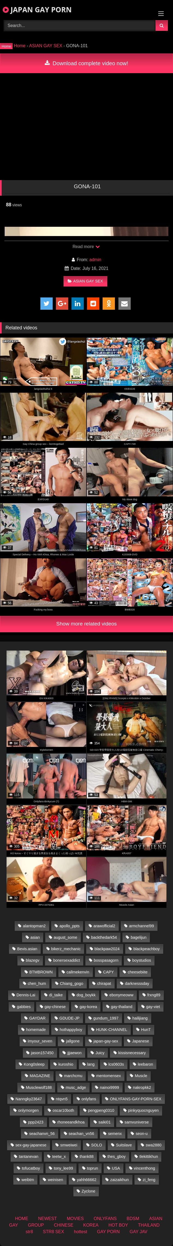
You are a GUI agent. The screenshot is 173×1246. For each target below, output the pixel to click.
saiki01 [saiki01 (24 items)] (105, 1122)
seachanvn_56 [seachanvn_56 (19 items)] (42, 1133)
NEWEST (47, 1218)
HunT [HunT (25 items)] (146, 1029)
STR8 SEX (53, 1231)
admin (96, 259)
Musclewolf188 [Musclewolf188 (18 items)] (39, 1087)
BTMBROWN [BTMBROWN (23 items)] (41, 972)
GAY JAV (138, 1231)
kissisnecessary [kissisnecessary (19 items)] (132, 1053)
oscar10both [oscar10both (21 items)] (63, 1110)
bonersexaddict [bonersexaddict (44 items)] (66, 960)
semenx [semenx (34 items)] (115, 1133)
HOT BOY (118, 1225)
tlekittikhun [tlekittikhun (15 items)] (148, 1156)
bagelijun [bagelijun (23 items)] (139, 937)
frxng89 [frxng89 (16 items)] (153, 995)
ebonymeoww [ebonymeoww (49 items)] (121, 995)
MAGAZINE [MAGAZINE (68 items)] (40, 1076)
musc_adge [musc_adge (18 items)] (76, 1087)
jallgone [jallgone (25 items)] (73, 1041)
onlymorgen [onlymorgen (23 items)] (28, 1110)
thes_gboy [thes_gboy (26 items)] (117, 1156)
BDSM (133, 1218)
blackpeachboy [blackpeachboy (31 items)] (146, 949)
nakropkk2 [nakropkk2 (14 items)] (142, 1087)
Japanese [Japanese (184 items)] (140, 1041)
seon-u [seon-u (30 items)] (142, 1133)
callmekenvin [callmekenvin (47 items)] (78, 972)
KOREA (91, 1225)
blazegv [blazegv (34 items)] (33, 960)
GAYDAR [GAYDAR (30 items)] (37, 1018)
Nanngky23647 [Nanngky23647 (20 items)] (29, 1099)
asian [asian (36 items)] (35, 937)
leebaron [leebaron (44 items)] (145, 1064)
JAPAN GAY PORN (37, 9)
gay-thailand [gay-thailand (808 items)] (121, 1006)
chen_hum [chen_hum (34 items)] (37, 983)
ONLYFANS (105, 1218)
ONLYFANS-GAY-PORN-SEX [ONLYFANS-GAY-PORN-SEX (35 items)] (135, 1099)
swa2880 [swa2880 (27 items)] (154, 1145)
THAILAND (149, 1225)
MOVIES (75, 1218)
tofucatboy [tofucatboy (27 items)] (31, 1168)
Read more (86, 246)
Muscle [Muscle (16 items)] (141, 1076)
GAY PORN (108, 1231)
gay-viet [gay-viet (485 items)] (153, 1006)
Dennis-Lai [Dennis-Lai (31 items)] (25, 995)
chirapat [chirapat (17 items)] (104, 983)
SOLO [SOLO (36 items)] (96, 1145)
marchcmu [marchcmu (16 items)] (73, 1076)
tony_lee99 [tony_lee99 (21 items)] (63, 1168)
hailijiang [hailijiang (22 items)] (140, 1018)
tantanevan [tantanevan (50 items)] (28, 1156)
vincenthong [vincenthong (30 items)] (144, 1168)
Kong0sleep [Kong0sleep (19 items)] (34, 1064)
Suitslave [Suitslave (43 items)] (124, 1145)
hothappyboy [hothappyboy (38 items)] (71, 1029)
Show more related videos (86, 624)
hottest (80, 1231)
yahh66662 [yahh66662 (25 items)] (86, 1180)
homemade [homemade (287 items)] (36, 1029)
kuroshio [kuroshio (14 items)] (65, 1064)
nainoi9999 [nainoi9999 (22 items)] (109, 1087)
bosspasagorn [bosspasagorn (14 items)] (106, 960)
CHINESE (63, 1225)
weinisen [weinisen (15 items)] (55, 1180)
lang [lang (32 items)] (90, 1064)
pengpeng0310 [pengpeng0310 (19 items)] (101, 1110)
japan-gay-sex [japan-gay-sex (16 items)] (106, 1041)
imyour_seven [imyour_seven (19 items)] (40, 1041)
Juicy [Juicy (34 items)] (100, 1053)
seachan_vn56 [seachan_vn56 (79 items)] (81, 1133)
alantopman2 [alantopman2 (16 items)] (34, 926)
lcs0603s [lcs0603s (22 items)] (116, 1064)
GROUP (36, 1225)
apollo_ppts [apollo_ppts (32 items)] (69, 926)
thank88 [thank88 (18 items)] (87, 1156)
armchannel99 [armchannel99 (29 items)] (141, 926)
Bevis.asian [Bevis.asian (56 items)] (27, 949)
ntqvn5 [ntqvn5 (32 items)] (61, 1099)
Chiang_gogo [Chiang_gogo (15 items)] (71, 983)
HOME (21, 1218)
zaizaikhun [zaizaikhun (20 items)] (119, 1180)
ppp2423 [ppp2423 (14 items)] (35, 1122)
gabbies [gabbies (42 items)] (24, 1006)
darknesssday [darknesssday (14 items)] (137, 983)
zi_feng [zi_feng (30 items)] (149, 1180)
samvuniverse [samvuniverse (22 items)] (136, 1122)
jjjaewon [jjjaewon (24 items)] (74, 1053)
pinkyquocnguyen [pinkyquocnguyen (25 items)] (143, 1110)
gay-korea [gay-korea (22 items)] (88, 1006)
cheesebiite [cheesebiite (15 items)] (138, 972)
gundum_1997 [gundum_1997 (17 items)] (105, 1018)
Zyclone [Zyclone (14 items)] (88, 1191)
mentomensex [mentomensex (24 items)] (108, 1076)
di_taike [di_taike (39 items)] (56, 995)
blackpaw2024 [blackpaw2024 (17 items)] (107, 949)
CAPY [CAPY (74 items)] (108, 972)
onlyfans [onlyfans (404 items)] (88, 1099)
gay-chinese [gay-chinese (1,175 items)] (55, 1006)
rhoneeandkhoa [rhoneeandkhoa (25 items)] (71, 1122)
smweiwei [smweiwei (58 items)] (68, 1145)
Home (20, 45)
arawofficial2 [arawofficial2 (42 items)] (104, 926)
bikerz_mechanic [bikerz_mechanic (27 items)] (65, 949)
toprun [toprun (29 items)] (92, 1168)
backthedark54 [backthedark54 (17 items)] (104, 937)
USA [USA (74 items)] (116, 1168)
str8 (29, 1231)
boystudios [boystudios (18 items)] (141, 960)
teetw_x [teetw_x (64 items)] (59, 1156)
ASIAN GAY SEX (45, 45)
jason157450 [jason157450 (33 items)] (42, 1053)
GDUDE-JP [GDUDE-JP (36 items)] (69, 1018)
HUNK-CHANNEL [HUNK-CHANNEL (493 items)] (111, 1029)
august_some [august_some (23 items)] (65, 937)
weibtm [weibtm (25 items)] (28, 1180)
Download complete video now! (86, 63)
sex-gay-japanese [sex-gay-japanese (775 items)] (30, 1145)
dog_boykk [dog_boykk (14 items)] (86, 995)
